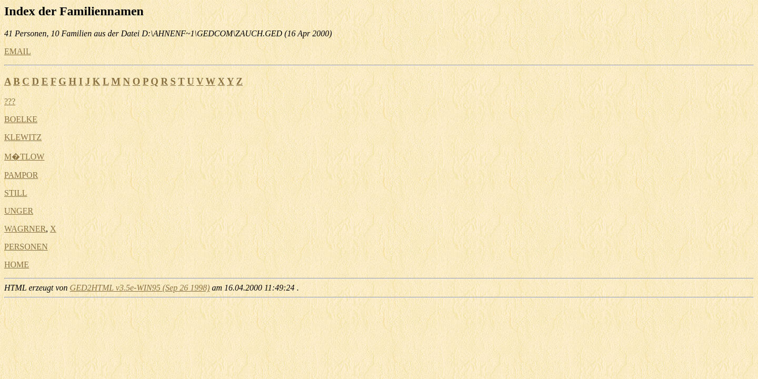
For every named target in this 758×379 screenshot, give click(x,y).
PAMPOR (21, 175)
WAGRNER (25, 228)
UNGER (18, 210)
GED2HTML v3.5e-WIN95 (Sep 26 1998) (140, 287)
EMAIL (17, 51)
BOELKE (20, 119)
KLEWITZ (23, 137)
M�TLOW (24, 156)
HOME (16, 264)
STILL (15, 192)
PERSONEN (26, 246)
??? (9, 101)
